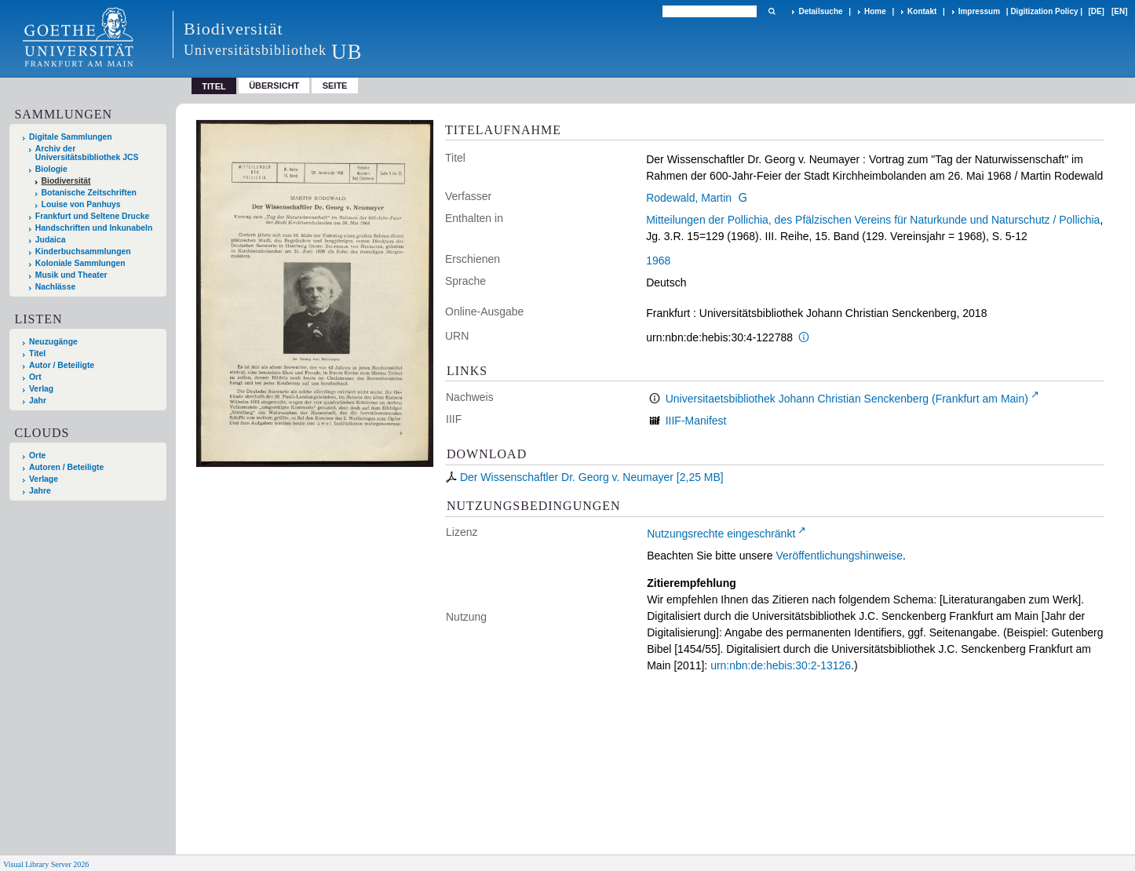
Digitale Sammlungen (70, 137)
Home (875, 11)
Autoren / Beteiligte (66, 467)
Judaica (50, 239)
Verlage (43, 479)
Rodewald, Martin (689, 197)
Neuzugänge (53, 341)
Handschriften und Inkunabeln (94, 228)
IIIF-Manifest (696, 420)
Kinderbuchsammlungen (83, 251)
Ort (35, 377)
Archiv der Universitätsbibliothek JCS (87, 153)
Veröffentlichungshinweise (839, 555)
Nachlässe (55, 286)
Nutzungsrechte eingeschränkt (721, 533)
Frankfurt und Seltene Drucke (92, 216)
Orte (37, 455)
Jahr (37, 400)
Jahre (40, 491)
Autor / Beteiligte (61, 365)
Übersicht (274, 85)
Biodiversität (66, 181)
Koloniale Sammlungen (80, 263)
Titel (37, 353)
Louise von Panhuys (81, 204)
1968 (658, 260)
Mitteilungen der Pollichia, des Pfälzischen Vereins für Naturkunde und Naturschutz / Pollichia (873, 219)
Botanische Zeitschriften (89, 192)
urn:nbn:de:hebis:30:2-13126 (780, 665)
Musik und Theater (71, 275)
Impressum (979, 11)
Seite (335, 85)
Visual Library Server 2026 (46, 864)
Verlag (41, 388)
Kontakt (921, 11)
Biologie (51, 169)
